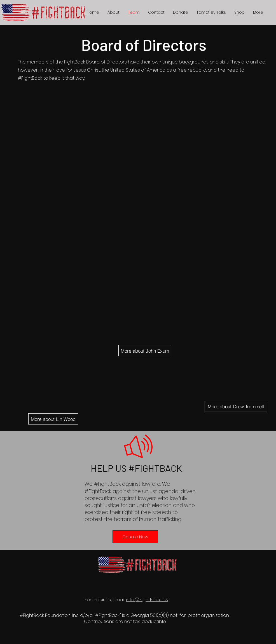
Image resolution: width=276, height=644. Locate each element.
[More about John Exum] (144, 350)
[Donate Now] (135, 536)
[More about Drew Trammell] (236, 406)
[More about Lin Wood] (53, 418)
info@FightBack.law (147, 599)
